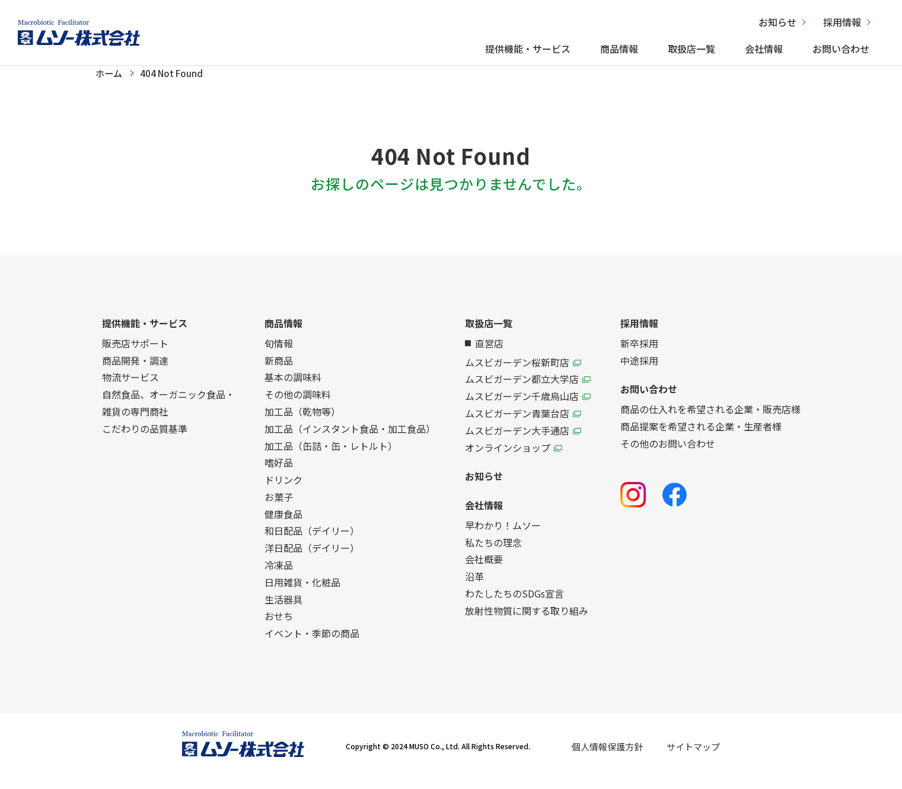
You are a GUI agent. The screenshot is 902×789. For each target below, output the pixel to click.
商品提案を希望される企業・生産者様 (701, 436)
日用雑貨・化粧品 (302, 591)
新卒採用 (639, 353)
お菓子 (278, 506)
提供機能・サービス (527, 48)
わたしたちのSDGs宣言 (514, 603)
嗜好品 (278, 472)
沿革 (474, 586)
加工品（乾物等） (302, 421)
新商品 (278, 370)
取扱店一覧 (691, 48)
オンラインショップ (513, 457)
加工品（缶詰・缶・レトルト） (330, 455)
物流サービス (130, 387)
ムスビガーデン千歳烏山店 (528, 406)
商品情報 (619, 48)
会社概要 (484, 569)
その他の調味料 (297, 404)
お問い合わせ (840, 48)
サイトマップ (693, 756)
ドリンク (283, 490)
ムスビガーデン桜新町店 (523, 372)
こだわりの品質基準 (144, 438)
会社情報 (764, 48)
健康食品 (283, 523)
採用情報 (842, 22)
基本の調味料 (292, 387)
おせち (278, 626)
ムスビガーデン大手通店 (523, 440)
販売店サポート (135, 353)
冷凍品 (278, 575)
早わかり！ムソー (503, 535)
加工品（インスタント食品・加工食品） (349, 438)
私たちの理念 (493, 552)
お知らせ (777, 22)
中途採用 (639, 370)
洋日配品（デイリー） (311, 558)
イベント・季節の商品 (311, 643)
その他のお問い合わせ (667, 453)
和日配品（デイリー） (311, 541)
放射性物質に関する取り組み (526, 620)
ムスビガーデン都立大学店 (528, 389)
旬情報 (278, 353)
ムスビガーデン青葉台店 (523, 423)
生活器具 (283, 609)
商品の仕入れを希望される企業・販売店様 (710, 419)
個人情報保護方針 (607, 756)
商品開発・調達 (135, 370)
